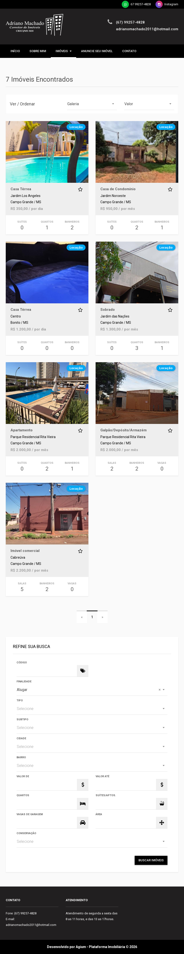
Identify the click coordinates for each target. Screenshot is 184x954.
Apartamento (22, 430)
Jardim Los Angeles (25, 196)
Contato (129, 51)
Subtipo (22, 719)
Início (15, 51)
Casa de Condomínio (118, 189)
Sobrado (107, 309)
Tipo (20, 700)
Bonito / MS (19, 322)
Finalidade (24, 681)
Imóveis (63, 51)
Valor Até (102, 776)
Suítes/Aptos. (106, 795)
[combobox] (92, 104)
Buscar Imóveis (151, 860)
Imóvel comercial (25, 551)
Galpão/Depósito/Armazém (123, 430)
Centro (16, 316)
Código (22, 662)
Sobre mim (37, 51)
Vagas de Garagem (30, 814)
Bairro (21, 757)
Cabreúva (18, 557)
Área (99, 814)
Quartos (23, 795)
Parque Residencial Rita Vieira (33, 437)
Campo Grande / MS (26, 202)
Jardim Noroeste (113, 196)
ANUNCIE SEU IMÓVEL (97, 51)
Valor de (23, 776)
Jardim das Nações (114, 316)
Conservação (26, 833)
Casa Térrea (21, 189)
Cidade (21, 738)
